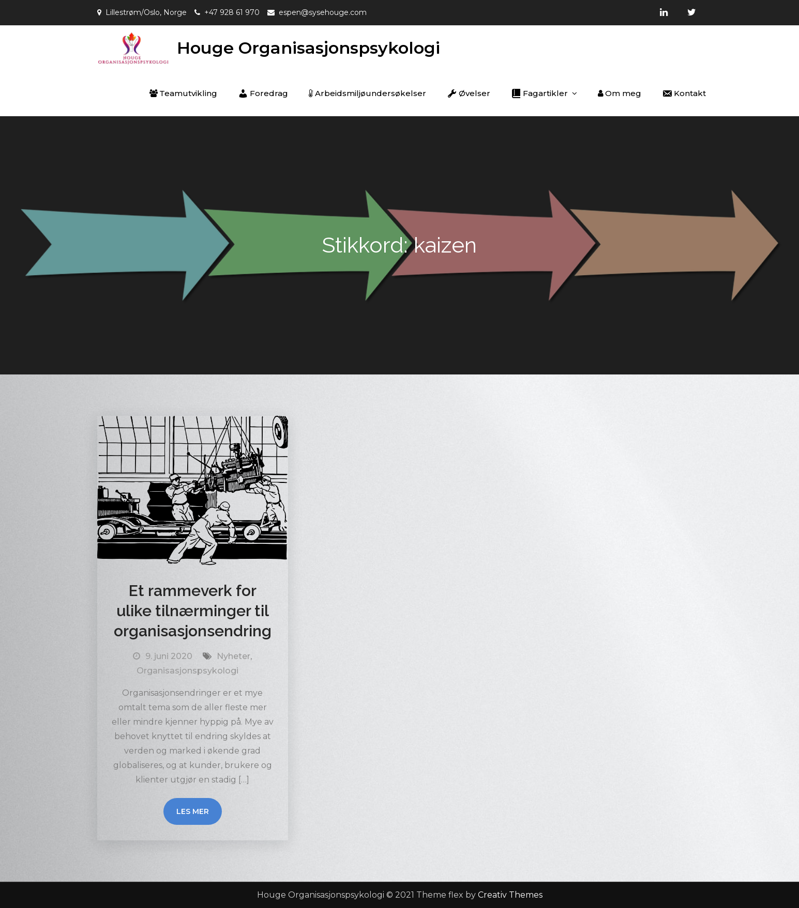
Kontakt (684, 93)
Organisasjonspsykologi (187, 671)
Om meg (619, 93)
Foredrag (263, 93)
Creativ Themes (510, 895)
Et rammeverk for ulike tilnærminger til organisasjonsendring (193, 611)
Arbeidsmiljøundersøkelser (367, 93)
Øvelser (468, 93)
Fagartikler (539, 93)
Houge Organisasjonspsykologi (308, 48)
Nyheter (233, 656)
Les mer (192, 811)
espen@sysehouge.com (323, 12)
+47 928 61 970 (232, 12)
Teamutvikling (183, 93)
